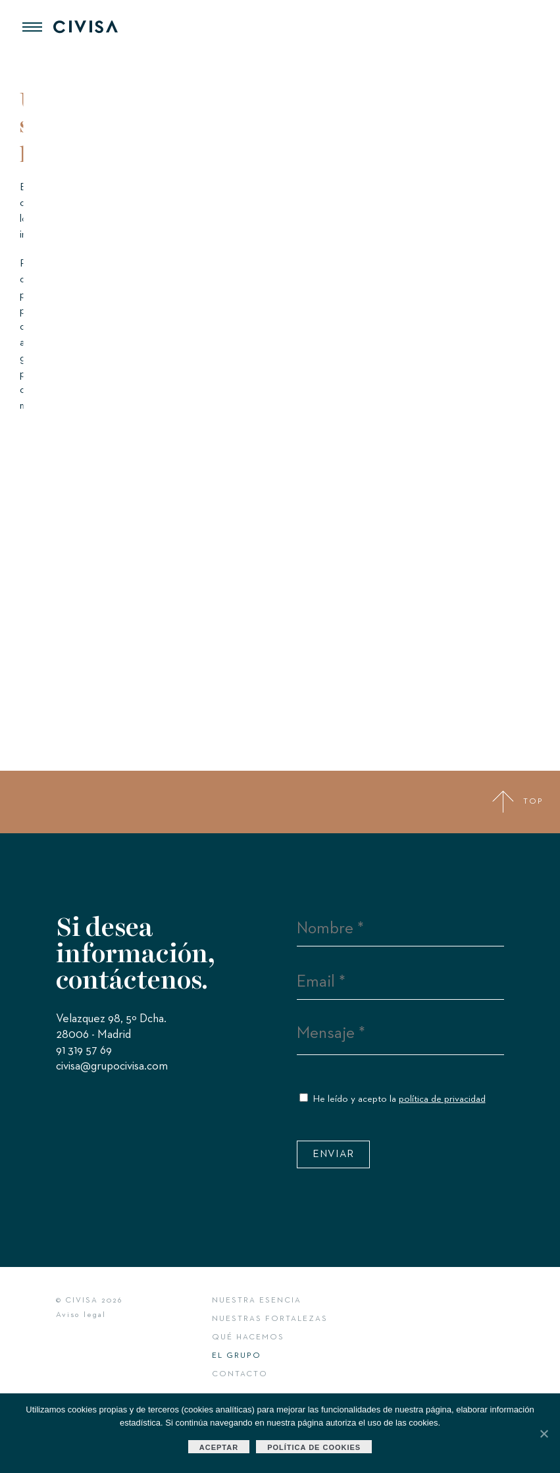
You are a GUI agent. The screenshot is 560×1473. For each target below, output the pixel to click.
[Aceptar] (543, 1433)
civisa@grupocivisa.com (112, 1069)
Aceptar (218, 1447)
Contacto (240, 1374)
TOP (518, 802)
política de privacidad (442, 1099)
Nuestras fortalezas (270, 1319)
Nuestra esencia (256, 1301)
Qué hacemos (248, 1337)
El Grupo (236, 1356)
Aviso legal (81, 1315)
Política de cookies (314, 1447)
